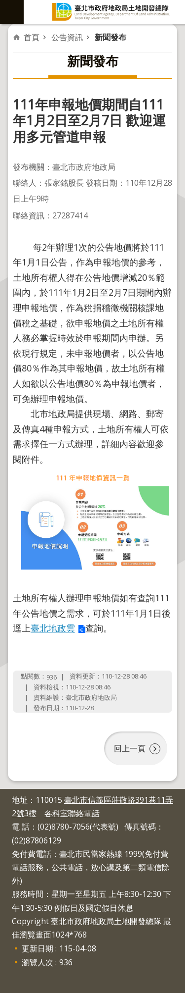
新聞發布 (110, 37)
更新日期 (37, 948)
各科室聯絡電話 (72, 813)
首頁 (31, 37)
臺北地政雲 (53, 628)
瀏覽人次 (37, 962)
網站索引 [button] (12, 12)
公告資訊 (67, 37)
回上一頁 (130, 748)
